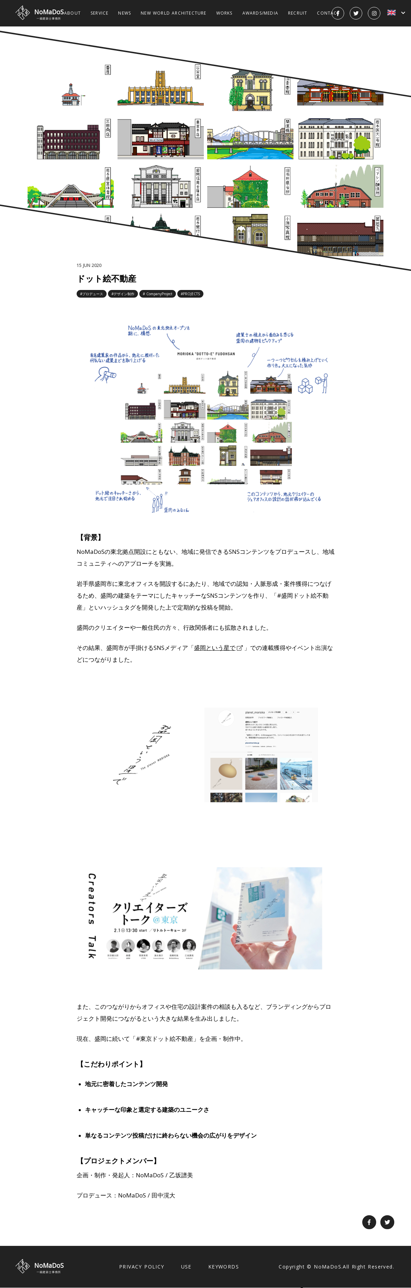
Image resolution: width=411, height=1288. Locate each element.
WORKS (224, 13)
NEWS (124, 13)
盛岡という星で (214, 648)
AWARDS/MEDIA (260, 13)
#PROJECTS (190, 293)
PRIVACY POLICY (141, 1266)
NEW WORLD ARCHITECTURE (173, 13)
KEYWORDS (223, 1266)
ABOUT (72, 13)
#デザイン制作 (122, 293)
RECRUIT (297, 13)
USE (186, 1266)
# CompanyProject (157, 293)
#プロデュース (91, 293)
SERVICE (99, 13)
